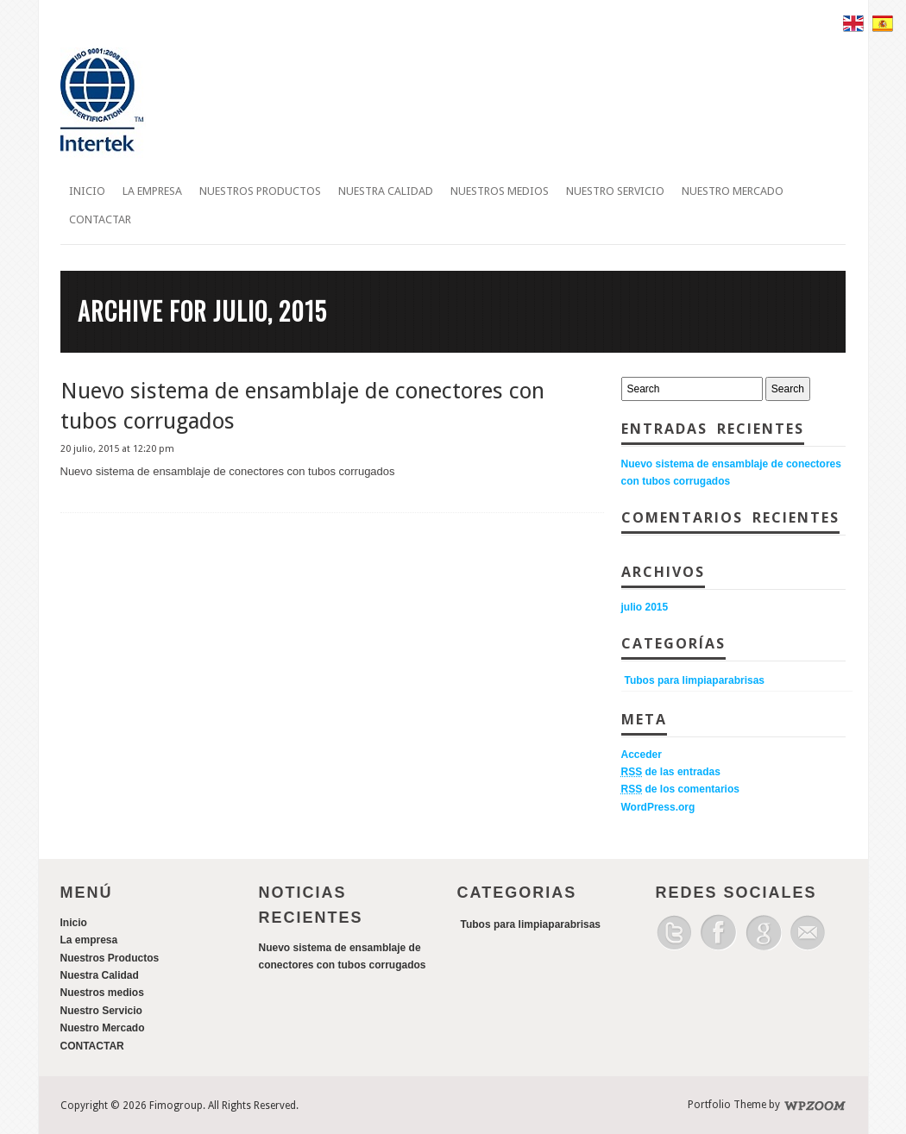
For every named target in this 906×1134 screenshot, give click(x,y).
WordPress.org (658, 807)
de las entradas (670, 772)
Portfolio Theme (727, 1105)
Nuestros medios (499, 191)
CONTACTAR (100, 219)
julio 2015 (645, 607)
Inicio (87, 191)
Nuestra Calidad (385, 191)
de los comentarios (680, 789)
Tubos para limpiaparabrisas (695, 680)
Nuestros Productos (260, 191)
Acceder (641, 755)
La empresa (152, 191)
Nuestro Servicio (615, 191)
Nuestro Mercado (732, 191)
